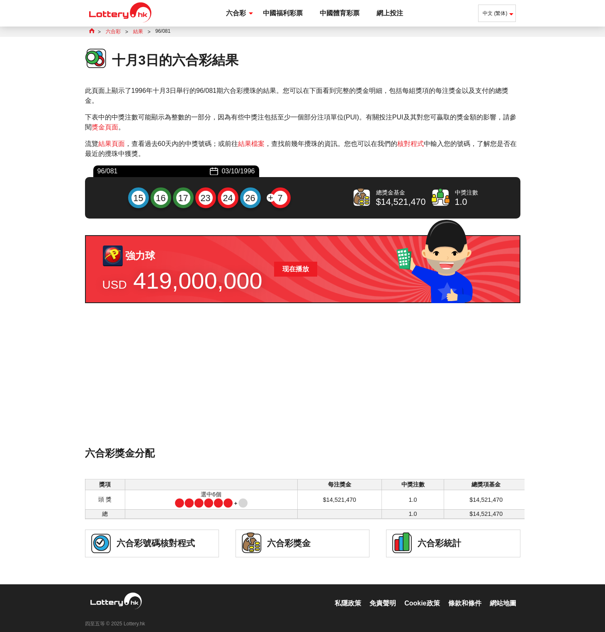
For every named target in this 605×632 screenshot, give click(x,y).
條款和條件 (464, 594)
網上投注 (390, 13)
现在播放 (295, 268)
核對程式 (410, 143)
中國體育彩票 (340, 13)
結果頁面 (111, 143)
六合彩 (236, 13)
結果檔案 (251, 143)
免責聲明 (382, 594)
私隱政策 (348, 594)
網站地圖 (503, 594)
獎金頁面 (105, 127)
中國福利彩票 (283, 13)
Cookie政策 (422, 594)
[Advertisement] (302, 386)
